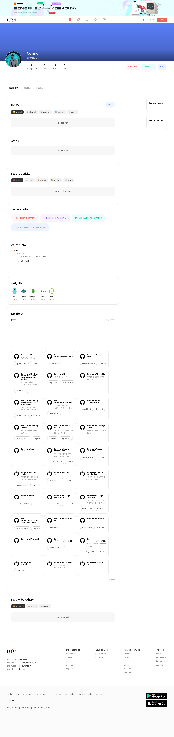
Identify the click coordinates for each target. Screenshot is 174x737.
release (69, 657)
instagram (128, 657)
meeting (69, 665)
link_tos (159, 654)
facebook (128, 669)
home (68, 661)
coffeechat (71, 654)
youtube (127, 672)
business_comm (60, 694)
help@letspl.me (26, 666)
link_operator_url (29, 663)
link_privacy (161, 657)
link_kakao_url (25, 659)
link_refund (160, 665)
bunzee (127, 654)
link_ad (22, 669)
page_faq (99, 657)
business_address (77, 694)
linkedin (127, 665)
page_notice (100, 654)
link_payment (161, 661)
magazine (70, 669)
